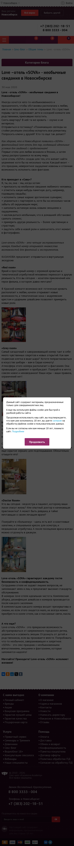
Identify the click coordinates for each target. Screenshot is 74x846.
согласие (57, 420)
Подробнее (18, 431)
